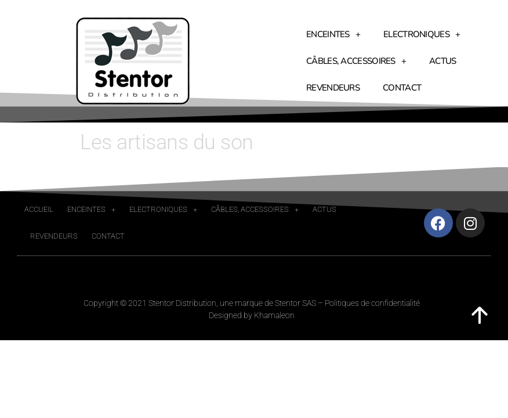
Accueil (38, 209)
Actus (442, 61)
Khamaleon (274, 315)
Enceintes (333, 34)
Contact (402, 87)
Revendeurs (333, 87)
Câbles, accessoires (356, 61)
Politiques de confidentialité (372, 303)
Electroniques (421, 34)
